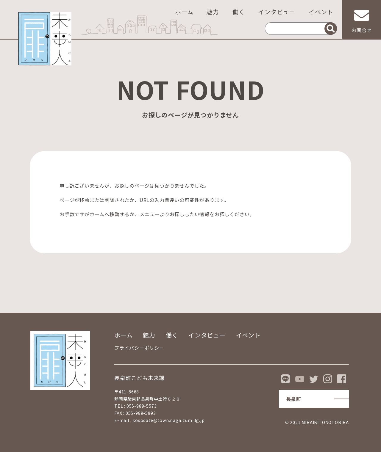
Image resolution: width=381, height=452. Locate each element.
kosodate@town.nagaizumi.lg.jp (168, 420)
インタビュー (276, 11)
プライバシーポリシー (139, 347)
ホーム (184, 11)
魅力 (213, 11)
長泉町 (293, 398)
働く (238, 11)
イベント (321, 11)
